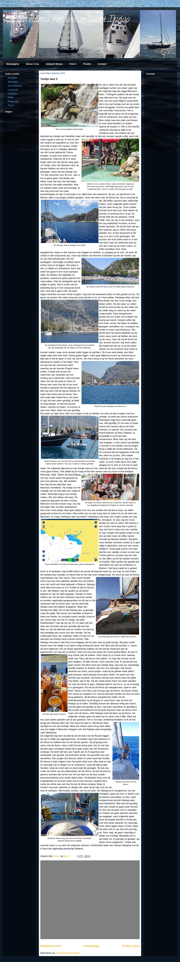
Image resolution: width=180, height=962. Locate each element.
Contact (102, 64)
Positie (87, 64)
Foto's (73, 64)
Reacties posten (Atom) (68, 953)
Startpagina (12, 64)
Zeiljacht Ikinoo (54, 64)
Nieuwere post (50, 946)
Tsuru (11, 105)
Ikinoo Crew (32, 64)
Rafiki (11, 97)
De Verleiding (15, 85)
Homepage (91, 946)
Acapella (12, 78)
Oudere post (131, 946)
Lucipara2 (13, 90)
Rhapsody (13, 101)
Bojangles (13, 82)
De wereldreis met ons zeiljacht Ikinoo (67, 20)
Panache (12, 93)
